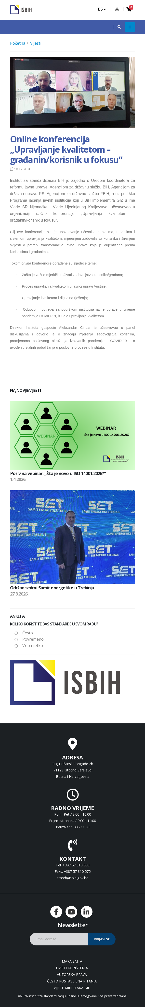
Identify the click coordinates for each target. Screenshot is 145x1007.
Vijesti (35, 43)
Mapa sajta (72, 961)
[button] (117, 27)
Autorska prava (72, 974)
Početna (17, 43)
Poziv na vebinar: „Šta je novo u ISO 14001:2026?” (58, 473)
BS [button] (102, 9)
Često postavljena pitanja (72, 981)
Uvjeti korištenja (72, 968)
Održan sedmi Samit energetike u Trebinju (52, 588)
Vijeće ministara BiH (72, 987)
